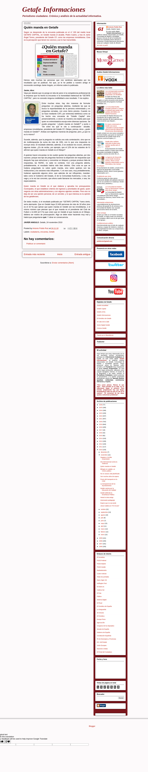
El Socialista (101, 557)
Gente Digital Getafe (103, 325)
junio (102, 520)
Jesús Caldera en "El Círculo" (109, 506)
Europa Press (101, 619)
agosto (103, 515)
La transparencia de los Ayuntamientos (107, 484)
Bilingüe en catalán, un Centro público (107, 470)
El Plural (99, 603)
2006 (101, 546)
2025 (101, 407)
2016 (101, 433)
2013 (101, 441)
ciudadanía (34, 232)
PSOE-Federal (101, 560)
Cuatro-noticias (101, 573)
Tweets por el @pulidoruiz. (105, 335)
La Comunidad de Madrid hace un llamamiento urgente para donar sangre (114, 188)
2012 (101, 444)
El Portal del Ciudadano (104, 652)
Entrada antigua (82, 254)
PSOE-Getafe (101, 567)
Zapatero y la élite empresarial (106, 458)
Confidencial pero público (105, 223)
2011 (101, 447)
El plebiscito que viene (104, 176)
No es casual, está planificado (110, 474)
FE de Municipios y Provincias (106, 639)
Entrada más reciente (34, 254)
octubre (103, 509)
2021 (101, 419)
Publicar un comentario (35, 244)
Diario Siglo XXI (102, 580)
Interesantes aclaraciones (105, 202)
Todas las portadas (103, 577)
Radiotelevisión (102, 570)
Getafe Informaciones (53, 9)
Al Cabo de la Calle (103, 322)
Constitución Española (104, 636)
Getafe (51, 232)
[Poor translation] (7, 741)
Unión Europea (101, 645)
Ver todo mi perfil (102, 45)
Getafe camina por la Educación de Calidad (108, 489)
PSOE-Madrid (101, 564)
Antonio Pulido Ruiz (115, 27)
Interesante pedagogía (107, 500)
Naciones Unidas (102, 649)
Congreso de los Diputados (105, 626)
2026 (101, 405)
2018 (101, 427)
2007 (101, 544)
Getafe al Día (101, 312)
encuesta (44, 232)
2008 (101, 541)
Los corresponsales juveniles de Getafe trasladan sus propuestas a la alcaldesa (114, 93)
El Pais (99, 593)
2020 (101, 421)
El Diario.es (100, 587)
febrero (103, 532)
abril (102, 526)
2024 (101, 410)
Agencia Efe (101, 622)
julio (102, 518)
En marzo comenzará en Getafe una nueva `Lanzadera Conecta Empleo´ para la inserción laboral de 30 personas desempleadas (114, 127)
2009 (101, 538)
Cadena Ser (101, 590)
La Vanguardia (101, 609)
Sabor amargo (101, 213)
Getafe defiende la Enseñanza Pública (107, 493)
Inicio (59, 254)
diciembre (104, 452)
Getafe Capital (101, 309)
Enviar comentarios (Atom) (63, 263)
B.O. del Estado (102, 642)
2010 (101, 449)
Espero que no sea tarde (108, 503)
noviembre (104, 455)
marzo (103, 529)
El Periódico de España (104, 606)
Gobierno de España (103, 632)
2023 (101, 413)
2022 (101, 416)
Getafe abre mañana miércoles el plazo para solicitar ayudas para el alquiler (112, 144)
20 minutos (100, 613)
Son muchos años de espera (109, 476)
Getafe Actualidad (102, 305)
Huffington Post (102, 583)
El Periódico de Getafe (104, 318)
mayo (103, 523)
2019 (101, 424)
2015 (101, 435)
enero (103, 534)
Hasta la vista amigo (106, 497)
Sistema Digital (101, 600)
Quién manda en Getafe (108, 466)
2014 (101, 438)
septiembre (104, 512)
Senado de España (103, 629)
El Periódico (101, 616)
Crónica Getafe (101, 328)
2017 (101, 430)
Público (99, 596)
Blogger (92, 726)
